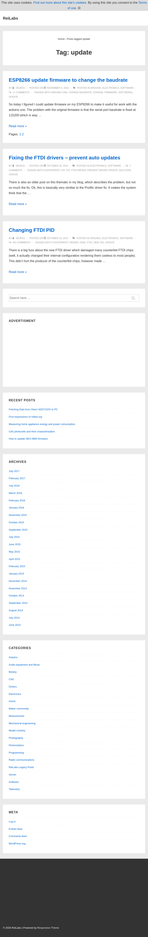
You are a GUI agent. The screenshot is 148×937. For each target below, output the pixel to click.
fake (83, 242)
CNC (11, 679)
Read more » (18, 126)
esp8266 (98, 92)
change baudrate (80, 92)
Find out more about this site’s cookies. (60, 2)
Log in (12, 821)
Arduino (95, 88)
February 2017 (17, 478)
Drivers (13, 686)
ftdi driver (78, 170)
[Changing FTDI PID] (57, 238)
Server (12, 774)
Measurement (16, 715)
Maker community (19, 708)
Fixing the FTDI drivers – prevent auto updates (64, 158)
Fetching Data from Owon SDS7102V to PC (33, 409)
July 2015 (14, 536)
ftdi (89, 242)
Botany (13, 671)
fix (68, 170)
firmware (110, 92)
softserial (125, 92)
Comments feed (18, 836)
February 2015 (17, 566)
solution (125, 170)
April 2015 (14, 559)
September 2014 (18, 602)
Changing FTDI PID (31, 230)
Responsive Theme (48, 927)
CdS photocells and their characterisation (32, 431)
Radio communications (21, 759)
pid (102, 242)
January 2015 (16, 573)
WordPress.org (17, 843)
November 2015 (18, 515)
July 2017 (14, 471)
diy (63, 170)
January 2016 (16, 507)
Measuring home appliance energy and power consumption (42, 424)
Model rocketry (17, 730)
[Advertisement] (74, 354)
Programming (16, 752)
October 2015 (16, 522)
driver (73, 242)
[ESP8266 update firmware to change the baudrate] (58, 88)
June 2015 (15, 544)
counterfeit (52, 170)
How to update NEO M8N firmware (28, 438)
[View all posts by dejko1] (18, 88)
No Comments (21, 242)
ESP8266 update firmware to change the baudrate (68, 80)
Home (12, 701)
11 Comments (21, 92)
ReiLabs (10, 18)
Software (127, 88)
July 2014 (14, 617)
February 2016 (17, 500)
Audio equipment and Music (24, 664)
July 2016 (14, 485)
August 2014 (16, 610)
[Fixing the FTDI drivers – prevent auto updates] (57, 165)
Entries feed (15, 828)
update (13, 97)
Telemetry (14, 789)
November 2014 (18, 588)
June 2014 (15, 624)
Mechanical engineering (22, 723)
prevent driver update (102, 170)
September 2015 (18, 529)
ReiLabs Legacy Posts (21, 767)
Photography (16, 737)
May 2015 (14, 551)
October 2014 (16, 595)
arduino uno (59, 92)
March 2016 (15, 493)
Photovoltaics (16, 745)
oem (96, 242)
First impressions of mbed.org (25, 416)
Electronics (110, 88)
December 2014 (18, 581)
